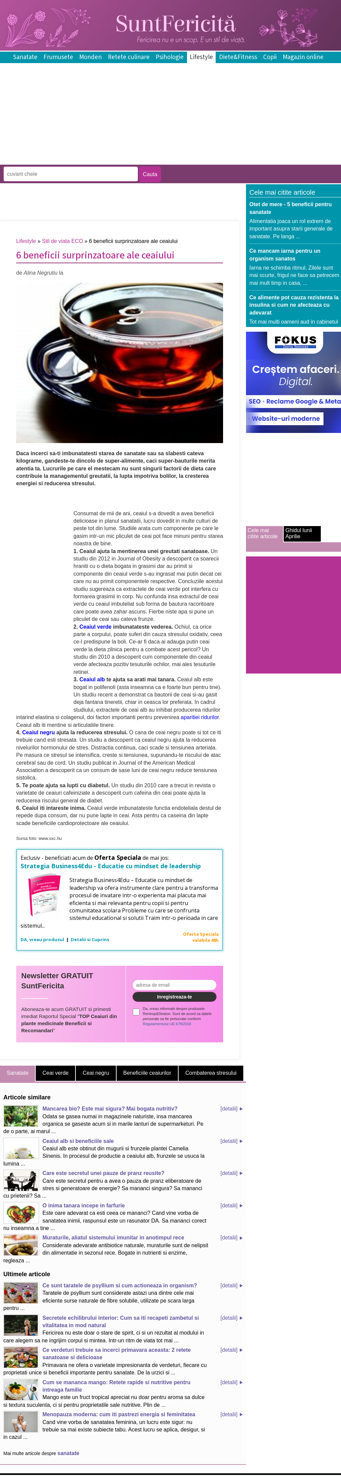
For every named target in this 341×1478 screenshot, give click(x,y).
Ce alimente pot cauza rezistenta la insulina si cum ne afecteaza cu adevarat (294, 305)
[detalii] (229, 1109)
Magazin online (303, 57)
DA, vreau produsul (43, 939)
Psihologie (170, 57)
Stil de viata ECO (62, 241)
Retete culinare (129, 57)
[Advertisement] (122, 159)
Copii (270, 57)
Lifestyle (201, 57)
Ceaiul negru (38, 732)
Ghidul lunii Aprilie (298, 533)
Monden (90, 57)
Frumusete (58, 57)
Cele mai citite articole (263, 533)
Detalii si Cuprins (90, 939)
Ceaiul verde (96, 627)
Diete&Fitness (238, 57)
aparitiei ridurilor (200, 717)
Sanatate (25, 57)
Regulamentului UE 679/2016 (167, 1024)
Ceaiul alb (92, 679)
